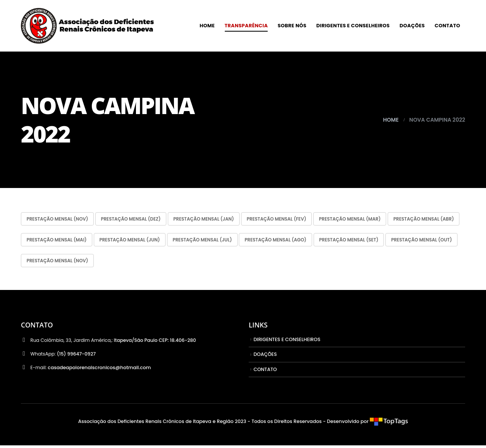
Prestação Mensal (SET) (58, 262)
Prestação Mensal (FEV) (294, 219)
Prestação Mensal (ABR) (59, 241)
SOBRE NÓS (292, 25)
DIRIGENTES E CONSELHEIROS (353, 25)
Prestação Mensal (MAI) (137, 241)
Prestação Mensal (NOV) (60, 219)
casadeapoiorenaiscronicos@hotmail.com (99, 370)
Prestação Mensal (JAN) (216, 219)
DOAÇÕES (412, 25)
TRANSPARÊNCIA (246, 25)
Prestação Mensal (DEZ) (138, 219)
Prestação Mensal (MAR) (373, 219)
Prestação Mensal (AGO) (372, 241)
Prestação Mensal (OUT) (136, 262)
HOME (207, 25)
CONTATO (447, 25)
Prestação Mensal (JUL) (293, 241)
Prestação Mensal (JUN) (215, 241)
